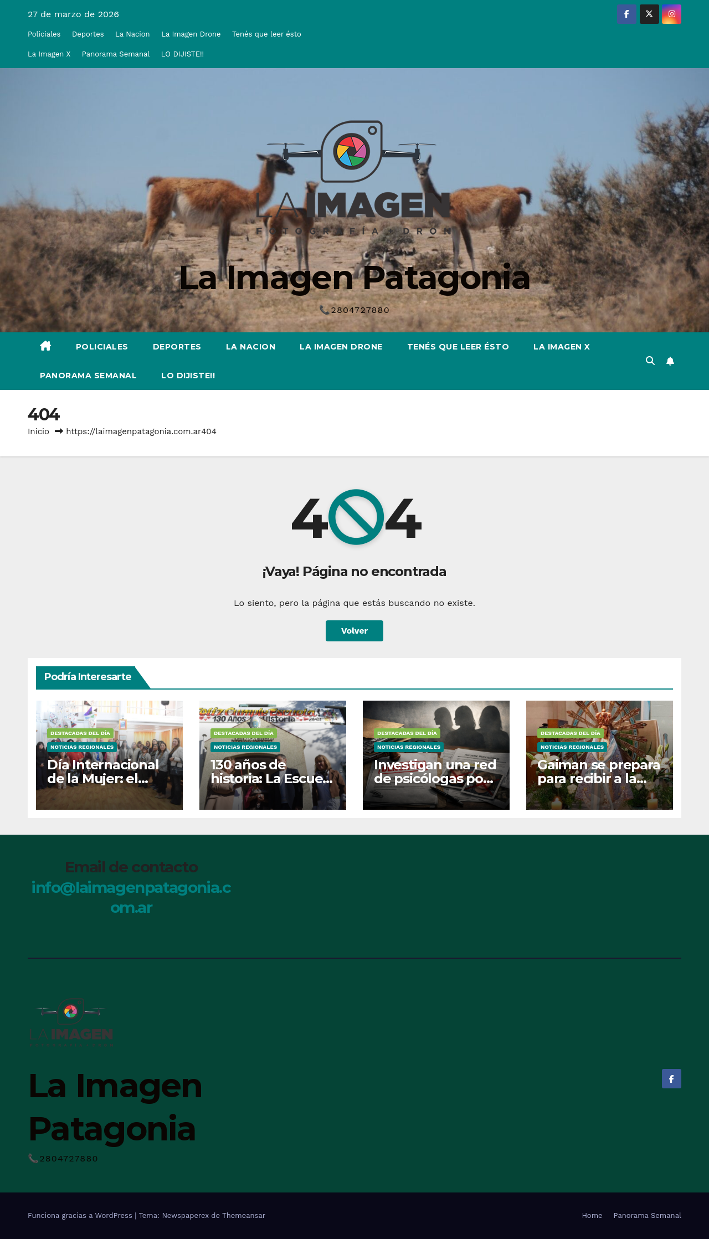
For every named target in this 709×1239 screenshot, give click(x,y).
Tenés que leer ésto (266, 34)
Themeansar (243, 1215)
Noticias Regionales (82, 747)
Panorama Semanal (116, 54)
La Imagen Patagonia (354, 277)
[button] (650, 361)
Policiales (44, 34)
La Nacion (132, 34)
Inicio (38, 431)
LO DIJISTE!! (182, 54)
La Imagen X (49, 54)
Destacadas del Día (80, 733)
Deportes (88, 34)
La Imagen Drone (190, 34)
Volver (354, 630)
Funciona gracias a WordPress (81, 1215)
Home (592, 1215)
